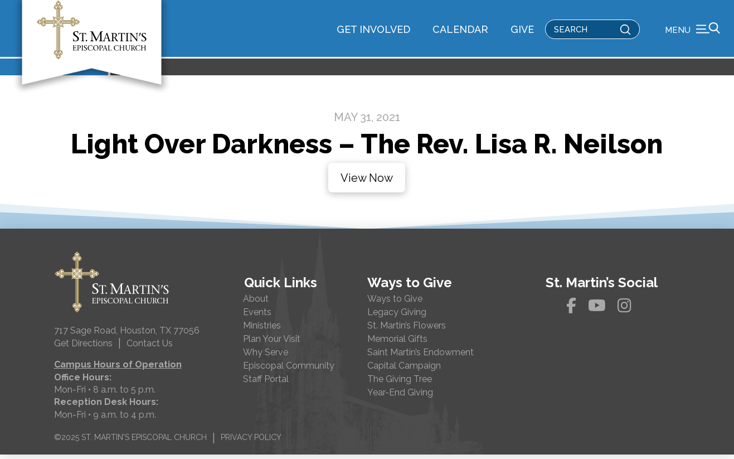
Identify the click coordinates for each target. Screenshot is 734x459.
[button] (692, 30)
